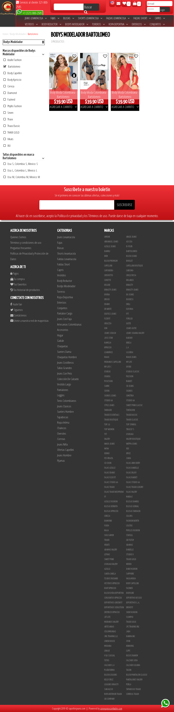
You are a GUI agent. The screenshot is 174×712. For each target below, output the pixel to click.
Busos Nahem (132, 655)
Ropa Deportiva (118, 24)
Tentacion (130, 410)
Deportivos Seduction (114, 607)
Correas (61, 439)
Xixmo (107, 453)
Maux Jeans (131, 357)
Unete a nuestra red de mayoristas (29, 321)
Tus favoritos (18, 284)
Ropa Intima (63, 422)
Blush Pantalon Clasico (136, 675)
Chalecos (61, 428)
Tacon (128, 670)
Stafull (129, 535)
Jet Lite (107, 617)
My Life (129, 362)
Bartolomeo (33, 34)
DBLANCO (130, 280)
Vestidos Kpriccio (112, 583)
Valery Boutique (133, 439)
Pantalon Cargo (64, 313)
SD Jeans (130, 386)
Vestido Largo (64, 384)
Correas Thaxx (132, 694)
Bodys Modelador (76, 24)
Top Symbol (131, 424)
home (5, 34)
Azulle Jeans (110, 246)
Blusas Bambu (132, 501)
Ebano (107, 304)
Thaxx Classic (132, 420)
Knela (128, 343)
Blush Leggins (110, 675)
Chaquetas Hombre (67, 357)
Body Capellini (12, 73)
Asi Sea (129, 241)
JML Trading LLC (111, 636)
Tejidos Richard (111, 578)
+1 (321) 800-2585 (29, 12)
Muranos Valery (111, 622)
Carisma (129, 270)
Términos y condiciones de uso (25, 242)
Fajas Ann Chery (133, 463)
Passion (129, 376)
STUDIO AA (108, 400)
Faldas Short (142, 18)
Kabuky (129, 338)
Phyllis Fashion (12, 106)
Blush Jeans (131, 256)
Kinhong (130, 646)
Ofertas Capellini (65, 450)
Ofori (128, 367)
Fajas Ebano (109, 473)
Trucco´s (130, 429)
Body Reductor (51, 24)
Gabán (60, 341)
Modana (107, 646)
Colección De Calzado (68, 379)
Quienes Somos (18, 237)
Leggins (60, 395)
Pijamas (61, 461)
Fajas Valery (131, 492)
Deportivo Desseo (134, 598)
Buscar (88, 8)
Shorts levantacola (90, 18)
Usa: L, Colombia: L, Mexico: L (20, 170)
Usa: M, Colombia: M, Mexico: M (21, 177)
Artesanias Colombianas (69, 324)
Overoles (61, 433)
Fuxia (106, 525)
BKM (106, 256)
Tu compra (17, 279)
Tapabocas (62, 417)
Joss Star (108, 338)
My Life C (107, 367)
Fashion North (132, 521)
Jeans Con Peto (64, 373)
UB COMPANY (109, 699)
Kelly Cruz (108, 679)
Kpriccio (107, 347)
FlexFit (107, 318)
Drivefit (129, 607)
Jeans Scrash (110, 333)
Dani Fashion (131, 569)
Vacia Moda (131, 578)
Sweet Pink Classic (134, 405)
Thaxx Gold (131, 622)
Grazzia (107, 323)
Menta (128, 564)
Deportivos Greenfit (113, 602)
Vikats (8, 139)
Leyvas (107, 554)
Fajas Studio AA (111, 482)
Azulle (107, 569)
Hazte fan (16, 304)
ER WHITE (107, 309)
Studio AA (130, 400)
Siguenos (16, 310)
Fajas (55, 18)
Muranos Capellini (112, 362)
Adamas (129, 545)
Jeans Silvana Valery (135, 333)
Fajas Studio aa (133, 482)
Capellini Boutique (134, 266)
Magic (106, 357)
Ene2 (128, 304)
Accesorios (62, 330)
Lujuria (129, 352)
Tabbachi (108, 410)
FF (105, 497)
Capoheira (108, 270)
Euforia (129, 309)
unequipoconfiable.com (111, 708)
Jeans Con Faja (64, 319)
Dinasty (129, 285)
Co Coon (107, 463)
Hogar (60, 335)
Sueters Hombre (65, 411)
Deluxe (107, 285)
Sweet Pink (109, 559)
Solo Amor (109, 535)
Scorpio (129, 617)
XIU (7, 146)
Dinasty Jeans (110, 290)
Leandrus (108, 352)
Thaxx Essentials (111, 415)
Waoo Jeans (109, 444)
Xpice (128, 453)
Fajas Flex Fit (110, 477)
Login (162, 10)
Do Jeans (130, 294)
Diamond (10, 93)
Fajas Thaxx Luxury (134, 487)
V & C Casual (109, 655)
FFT (127, 314)
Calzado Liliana (133, 665)
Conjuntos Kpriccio (113, 598)
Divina (107, 294)
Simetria (130, 396)
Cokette (107, 280)
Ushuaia (129, 434)
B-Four (129, 246)
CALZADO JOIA (131, 660)
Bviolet (129, 261)
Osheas (107, 371)
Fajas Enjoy (131, 473)
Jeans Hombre (64, 455)
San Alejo (108, 689)
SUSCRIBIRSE (124, 204)
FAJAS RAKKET (131, 477)
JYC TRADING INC (132, 627)
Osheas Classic (132, 371)
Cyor (128, 641)
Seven (8, 113)
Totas (106, 660)
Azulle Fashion (12, 60)
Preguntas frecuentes (20, 248)
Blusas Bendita (111, 506)
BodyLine (130, 593)
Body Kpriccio (12, 80)
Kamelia (107, 343)
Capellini (108, 266)
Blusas (68, 18)
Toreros (98, 24)
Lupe (128, 651)
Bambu (107, 251)
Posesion (108, 381)
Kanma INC (130, 636)
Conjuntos (157, 24)
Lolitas (129, 525)
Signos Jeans (110, 396)
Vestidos (31, 24)
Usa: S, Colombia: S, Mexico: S (20, 164)
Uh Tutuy (130, 540)
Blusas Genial (132, 506)
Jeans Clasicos (64, 406)
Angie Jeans (131, 237)
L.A (127, 347)
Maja (106, 530)
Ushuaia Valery (111, 564)
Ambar (107, 237)
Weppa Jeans (131, 444)
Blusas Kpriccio (111, 511)
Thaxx (8, 119)
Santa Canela (110, 574)
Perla (128, 684)
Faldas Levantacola (117, 18)
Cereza (8, 86)
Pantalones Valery (134, 679)
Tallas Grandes (64, 368)
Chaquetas (62, 346)
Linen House (109, 641)
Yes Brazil (108, 458)
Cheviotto (108, 275)
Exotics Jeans (110, 314)
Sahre (106, 386)
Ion (105, 328)
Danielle (130, 550)
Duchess (129, 299)
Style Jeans (109, 405)
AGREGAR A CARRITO (63, 106)
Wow (106, 448)
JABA (128, 631)
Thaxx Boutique (111, 420)
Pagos (14, 273)
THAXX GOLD (11, 132)
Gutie (128, 323)
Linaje (107, 651)
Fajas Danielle (132, 468)
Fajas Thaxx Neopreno (114, 492)
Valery (107, 439)
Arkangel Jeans (111, 241)
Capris (160, 18)
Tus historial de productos (25, 290)
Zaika (128, 458)
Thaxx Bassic (11, 126)
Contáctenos (18, 315)
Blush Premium (111, 261)
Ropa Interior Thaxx (113, 694)
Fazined (9, 99)
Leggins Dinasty (111, 684)
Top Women (109, 429)
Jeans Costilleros (65, 362)
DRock (107, 299)
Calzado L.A (109, 665)
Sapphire (130, 574)
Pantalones (62, 390)
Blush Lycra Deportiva (114, 593)
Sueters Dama (64, 352)
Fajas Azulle (109, 468)
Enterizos (139, 24)
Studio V (130, 554)
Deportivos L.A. (133, 602)
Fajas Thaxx (109, 487)
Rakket (129, 381)
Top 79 (107, 424)
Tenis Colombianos (66, 401)
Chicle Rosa (131, 275)
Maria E (129, 497)
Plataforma (109, 670)
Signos (129, 391)
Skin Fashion (131, 612)
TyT (105, 434)
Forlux (129, 318)
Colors (129, 516)
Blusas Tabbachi (133, 511)
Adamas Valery (110, 550)
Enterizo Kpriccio (112, 612)
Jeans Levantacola (36, 18)
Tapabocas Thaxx (133, 689)
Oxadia (107, 376)
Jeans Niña (62, 444)
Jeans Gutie (131, 328)
